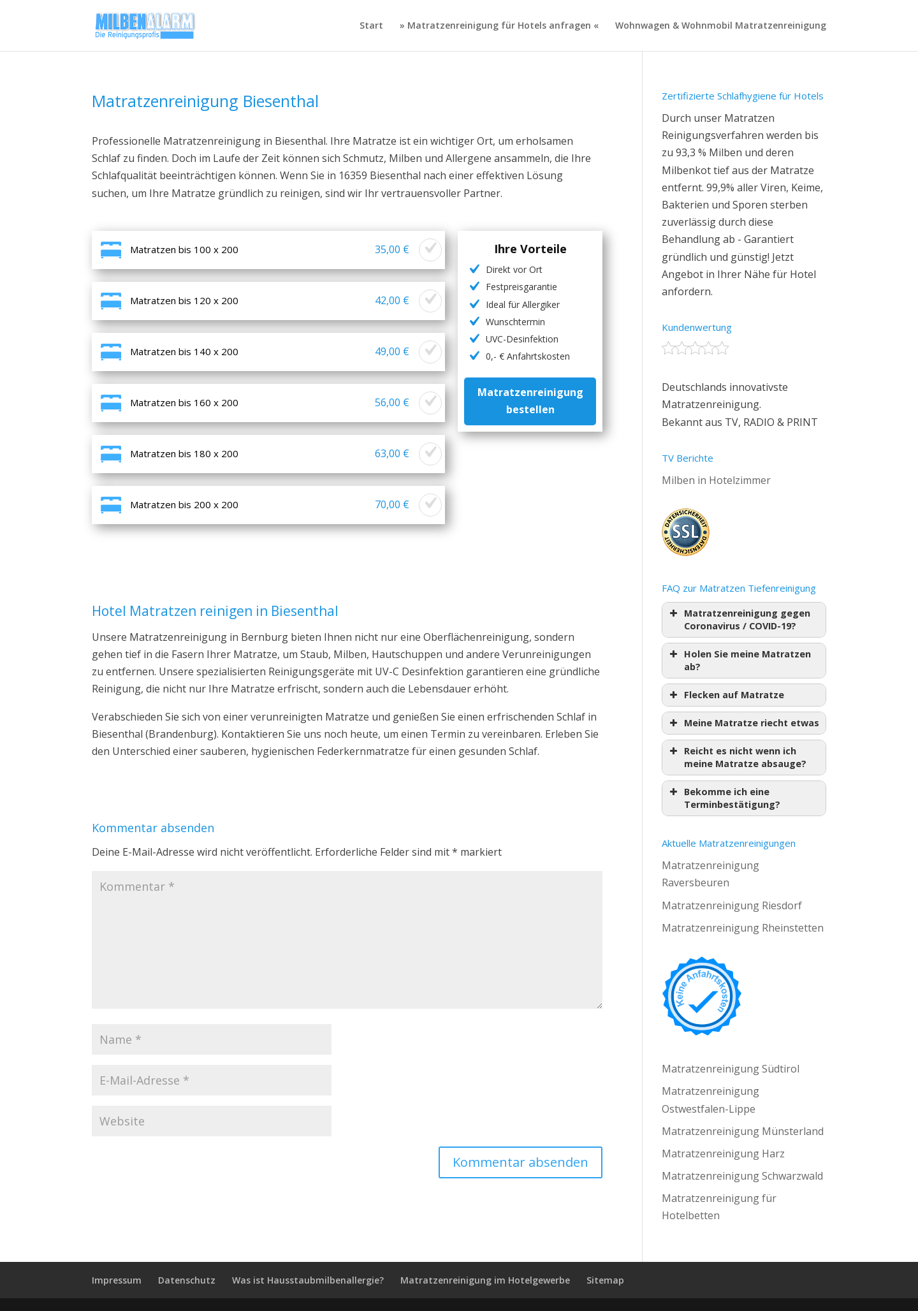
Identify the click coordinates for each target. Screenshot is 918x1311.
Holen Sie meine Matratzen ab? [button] (739, 660)
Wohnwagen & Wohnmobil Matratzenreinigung (720, 26)
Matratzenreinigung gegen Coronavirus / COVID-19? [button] (738, 619)
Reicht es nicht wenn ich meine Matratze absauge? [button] (736, 757)
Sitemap (605, 1280)
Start (371, 26)
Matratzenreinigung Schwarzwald (742, 1176)
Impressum (117, 1280)
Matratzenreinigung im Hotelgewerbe (485, 1280)
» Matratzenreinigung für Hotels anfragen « (499, 26)
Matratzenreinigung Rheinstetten (743, 928)
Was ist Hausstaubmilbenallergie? (308, 1280)
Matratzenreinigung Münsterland (743, 1131)
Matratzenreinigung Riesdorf (732, 905)
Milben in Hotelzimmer (716, 480)
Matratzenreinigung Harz (723, 1153)
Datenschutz (186, 1280)
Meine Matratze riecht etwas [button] (743, 723)
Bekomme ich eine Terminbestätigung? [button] (723, 798)
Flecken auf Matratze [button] (725, 695)
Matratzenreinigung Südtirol (730, 1069)
